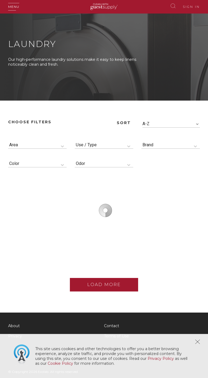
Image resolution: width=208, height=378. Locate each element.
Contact (111, 325)
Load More (104, 284)
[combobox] (171, 124)
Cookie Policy (60, 363)
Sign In (191, 7)
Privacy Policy (161, 358)
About (14, 325)
